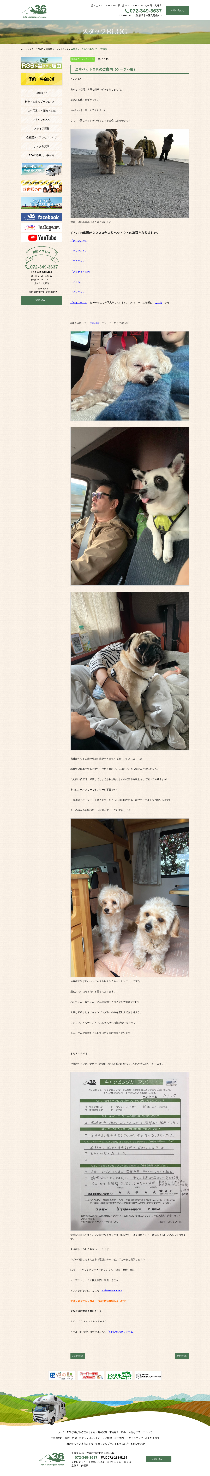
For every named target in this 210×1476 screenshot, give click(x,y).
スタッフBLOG (41, 119)
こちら (158, 302)
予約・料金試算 (98, 1432)
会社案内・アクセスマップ (41, 137)
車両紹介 (42, 92)
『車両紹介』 (94, 323)
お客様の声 (123, 1443)
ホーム (61, 1432)
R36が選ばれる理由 (77, 1432)
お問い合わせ (177, 10)
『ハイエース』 (78, 302)
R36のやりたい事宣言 (41, 155)
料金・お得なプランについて (41, 101)
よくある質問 (41, 146)
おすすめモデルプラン (103, 1443)
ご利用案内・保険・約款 (41, 110)
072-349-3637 (146, 11)
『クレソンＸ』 (78, 250)
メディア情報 (41, 128)
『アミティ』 (77, 261)
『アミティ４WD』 (80, 271)
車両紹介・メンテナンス (82, 59)
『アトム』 (76, 282)
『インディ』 (77, 292)
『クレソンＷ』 (78, 240)
